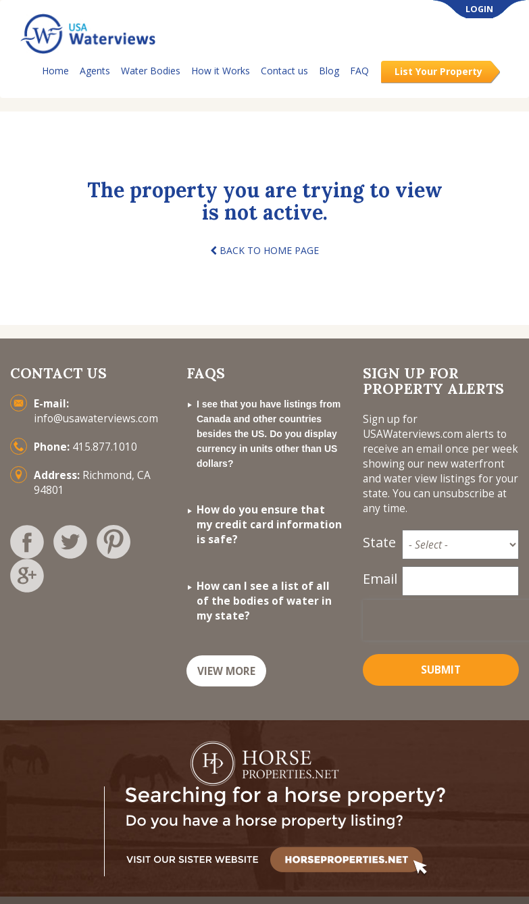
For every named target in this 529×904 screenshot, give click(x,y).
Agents (95, 70)
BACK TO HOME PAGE (264, 250)
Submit (441, 670)
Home (55, 70)
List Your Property (438, 71)
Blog (329, 70)
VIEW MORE (226, 671)
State (378, 542)
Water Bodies (150, 70)
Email (378, 579)
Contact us (284, 70)
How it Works (220, 70)
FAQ (359, 70)
